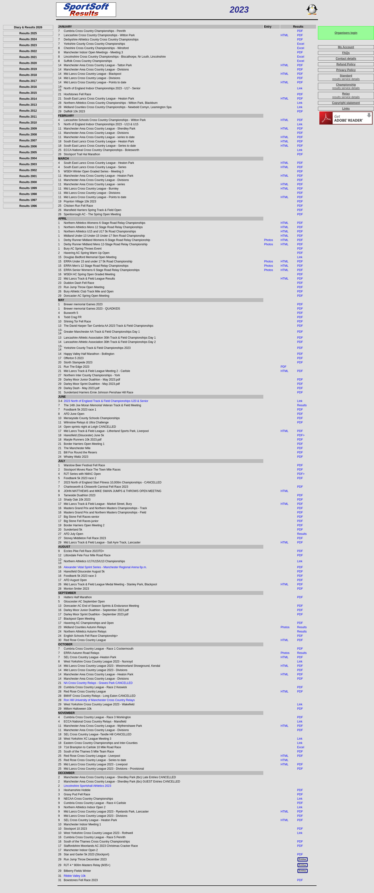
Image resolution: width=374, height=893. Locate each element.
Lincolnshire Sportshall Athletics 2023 (87, 786)
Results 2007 (28, 140)
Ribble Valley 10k (75, 876)
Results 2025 (28, 33)
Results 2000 (28, 182)
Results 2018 (28, 75)
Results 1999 (28, 188)
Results (302, 405)
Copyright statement (346, 103)
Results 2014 (28, 98)
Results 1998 (28, 194)
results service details (346, 79)
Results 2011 (28, 116)
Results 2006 (28, 146)
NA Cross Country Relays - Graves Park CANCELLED (98, 683)
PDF (300, 31)
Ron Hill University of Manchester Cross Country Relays (99, 700)
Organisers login (346, 33)
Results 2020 (28, 63)
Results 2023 (28, 45)
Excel (300, 43)
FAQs (346, 53)
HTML (284, 35)
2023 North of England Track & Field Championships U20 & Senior (106, 401)
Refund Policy (345, 64)
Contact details (346, 58)
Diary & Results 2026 (28, 27)
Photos (268, 240)
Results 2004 (28, 158)
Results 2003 (28, 164)
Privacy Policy (346, 70)
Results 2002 (28, 170)
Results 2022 (28, 51)
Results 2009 (28, 128)
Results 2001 (28, 176)
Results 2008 (28, 134)
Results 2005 (28, 152)
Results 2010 (28, 122)
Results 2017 (28, 81)
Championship (346, 84)
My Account (346, 47)
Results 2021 (28, 57)
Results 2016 (28, 87)
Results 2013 (28, 104)
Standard (346, 75)
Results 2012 (28, 110)
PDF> (301, 435)
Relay (346, 93)
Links (346, 108)
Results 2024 (28, 39)
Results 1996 (28, 206)
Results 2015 (28, 93)
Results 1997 (28, 200)
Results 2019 (28, 69)
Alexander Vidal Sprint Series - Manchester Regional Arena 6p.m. (105, 567)
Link (299, 88)
